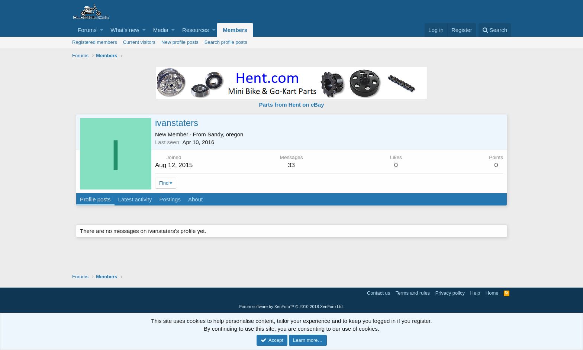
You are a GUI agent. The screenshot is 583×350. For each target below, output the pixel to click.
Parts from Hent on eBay (291, 104)
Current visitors (139, 42)
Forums (87, 30)
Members (235, 30)
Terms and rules (413, 293)
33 (291, 165)
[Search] (495, 30)
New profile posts (180, 42)
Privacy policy (450, 293)
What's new (124, 30)
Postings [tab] (170, 199)
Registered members (94, 42)
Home (492, 293)
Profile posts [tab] (95, 199)
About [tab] (195, 199)
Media (160, 30)
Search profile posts (225, 42)
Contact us (378, 293)
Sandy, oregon (225, 134)
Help (475, 293)
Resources (195, 30)
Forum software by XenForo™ (291, 306)
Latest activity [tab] (135, 199)
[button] (101, 30)
